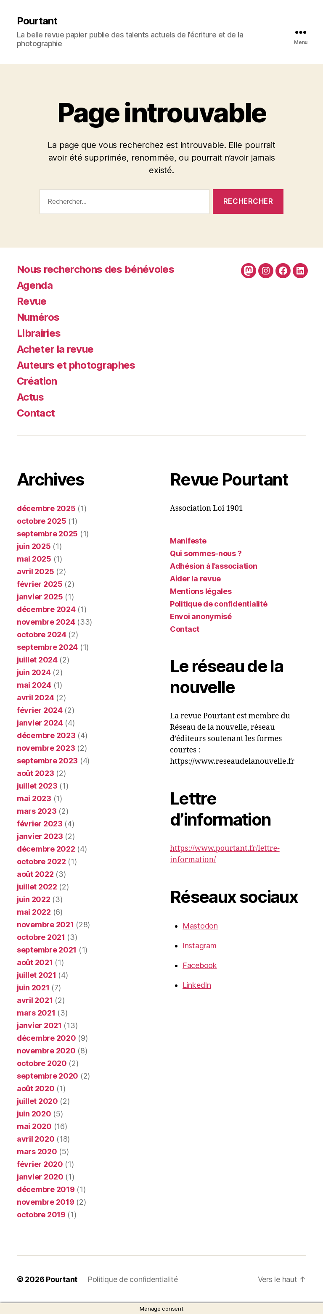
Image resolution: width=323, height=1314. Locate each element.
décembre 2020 (46, 1038)
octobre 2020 (42, 1063)
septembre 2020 (47, 1075)
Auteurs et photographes (76, 365)
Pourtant (37, 21)
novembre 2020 (46, 1050)
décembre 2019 (46, 1189)
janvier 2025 (40, 596)
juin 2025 (34, 546)
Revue (32, 301)
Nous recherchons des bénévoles (95, 269)
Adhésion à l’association (213, 566)
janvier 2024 (40, 722)
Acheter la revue (55, 349)
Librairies (39, 333)
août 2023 (35, 773)
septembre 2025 (47, 533)
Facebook (200, 965)
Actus (30, 397)
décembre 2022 (46, 848)
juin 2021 (33, 987)
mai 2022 (34, 912)
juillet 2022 (37, 886)
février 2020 (40, 1164)
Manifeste (188, 540)
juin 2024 (34, 672)
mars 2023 (37, 811)
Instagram (200, 945)
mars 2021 (36, 1012)
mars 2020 (37, 1151)
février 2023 (40, 823)
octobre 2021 (41, 937)
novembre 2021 (45, 924)
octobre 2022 (41, 861)
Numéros (38, 317)
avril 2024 (35, 697)
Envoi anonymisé (201, 616)
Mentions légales (201, 591)
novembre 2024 (46, 621)
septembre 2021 (47, 949)
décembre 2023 (46, 735)
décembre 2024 (46, 609)
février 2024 (40, 710)
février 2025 (40, 584)
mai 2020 (34, 1126)
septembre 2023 (47, 760)
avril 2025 (35, 571)
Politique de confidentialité (218, 603)
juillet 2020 (37, 1101)
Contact (36, 413)
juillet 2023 (37, 785)
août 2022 (35, 874)
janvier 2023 (40, 836)
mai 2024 (34, 685)
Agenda (35, 285)
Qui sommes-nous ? (205, 553)
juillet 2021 (36, 975)
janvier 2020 (40, 1176)
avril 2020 (35, 1139)
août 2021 (35, 962)
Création (37, 381)
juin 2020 (34, 1113)
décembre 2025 (46, 508)
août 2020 (36, 1088)
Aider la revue (195, 578)
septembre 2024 (47, 647)
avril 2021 (35, 1000)
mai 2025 (34, 558)
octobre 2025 (41, 521)
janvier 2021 (39, 1025)
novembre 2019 (45, 1202)
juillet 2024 (37, 659)
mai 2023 (34, 798)
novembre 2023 (46, 748)
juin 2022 (33, 899)
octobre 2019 (41, 1214)
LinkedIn (197, 985)
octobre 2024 (41, 634)
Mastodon (200, 925)
